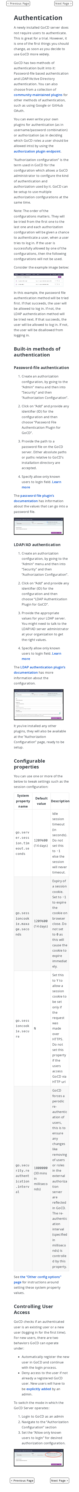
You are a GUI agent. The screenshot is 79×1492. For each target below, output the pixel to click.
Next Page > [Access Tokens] (63, 3)
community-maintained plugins (38, 95)
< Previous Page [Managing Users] (18, 3)
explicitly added (38, 1389)
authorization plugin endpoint (37, 151)
